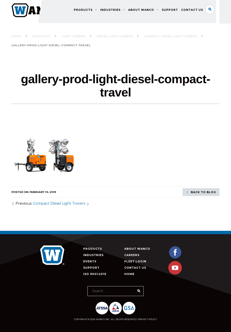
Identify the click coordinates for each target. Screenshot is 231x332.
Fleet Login (135, 261)
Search (214, 10)
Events (89, 261)
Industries (124, 19)
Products (97, 19)
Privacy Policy (147, 319)
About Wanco (155, 19)
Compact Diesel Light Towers (59, 203)
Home (16, 36)
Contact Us (206, 19)
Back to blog (203, 192)
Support (184, 19)
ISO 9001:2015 (94, 274)
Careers (131, 255)
